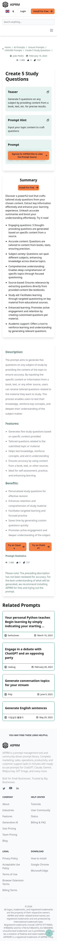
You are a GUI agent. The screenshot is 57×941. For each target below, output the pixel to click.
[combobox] (28, 22)
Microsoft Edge (39, 870)
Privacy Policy (10, 858)
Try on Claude (16, 547)
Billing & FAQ (38, 822)
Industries (8, 810)
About (5, 804)
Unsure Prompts (36, 47)
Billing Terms (9, 890)
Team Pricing (9, 834)
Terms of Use (9, 874)
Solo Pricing (9, 828)
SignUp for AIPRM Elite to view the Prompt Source (29, 155)
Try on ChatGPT (41, 547)
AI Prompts (20, 47)
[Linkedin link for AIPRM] (18, 789)
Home (8, 47)
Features (7, 816)
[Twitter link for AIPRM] (3, 788)
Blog (5, 840)
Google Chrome (40, 864)
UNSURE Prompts (14, 50)
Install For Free (43, 11)
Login (23, 11)
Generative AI (10, 822)
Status (34, 816)
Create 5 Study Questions (38, 50)
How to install (39, 858)
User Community (40, 810)
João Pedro (18, 55)
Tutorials (36, 804)
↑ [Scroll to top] (49, 933)
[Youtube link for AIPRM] (11, 789)
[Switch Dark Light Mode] (13, 11)
